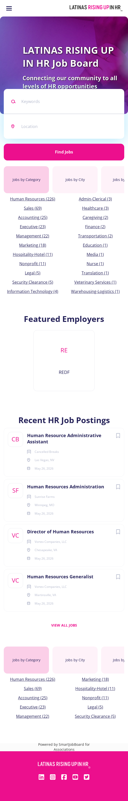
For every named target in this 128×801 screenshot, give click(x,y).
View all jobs (64, 625)
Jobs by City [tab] (75, 179)
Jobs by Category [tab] (26, 179)
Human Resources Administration (65, 487)
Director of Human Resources (60, 532)
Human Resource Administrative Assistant (64, 438)
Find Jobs (64, 152)
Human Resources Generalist (60, 577)
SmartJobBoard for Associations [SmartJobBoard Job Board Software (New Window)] (72, 747)
